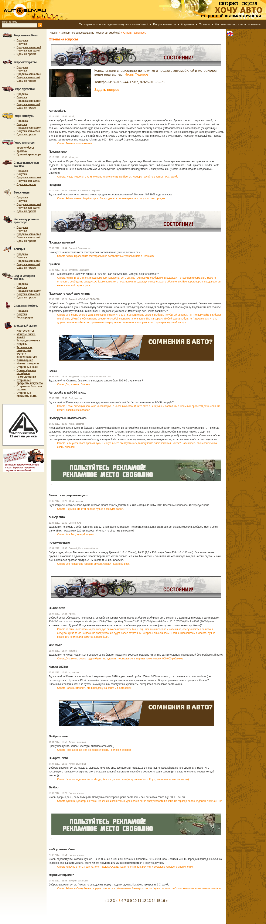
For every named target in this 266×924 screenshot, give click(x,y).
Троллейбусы (25, 147)
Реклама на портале (229, 24)
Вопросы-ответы (164, 24)
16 (163, 901)
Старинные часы (27, 366)
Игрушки (22, 343)
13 (149, 901)
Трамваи (22, 151)
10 (135, 901)
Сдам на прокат (26, 54)
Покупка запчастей (28, 50)
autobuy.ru (35, 10)
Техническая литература (24, 349)
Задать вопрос (106, 90)
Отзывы (204, 24)
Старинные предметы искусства (30, 382)
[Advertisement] (126, 912)
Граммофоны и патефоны (26, 372)
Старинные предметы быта (27, 394)
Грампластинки (26, 376)
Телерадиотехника (28, 340)
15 (158, 901)
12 (144, 901)
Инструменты (25, 330)
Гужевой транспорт (29, 154)
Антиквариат (25, 360)
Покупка (22, 43)
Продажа (22, 40)
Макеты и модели (28, 363)
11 (139, 901)
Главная (53, 32)
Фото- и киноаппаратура (27, 355)
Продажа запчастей (29, 47)
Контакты (254, 24)
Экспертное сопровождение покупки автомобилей (113, 24)
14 (154, 901)
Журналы (187, 24)
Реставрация (25, 317)
